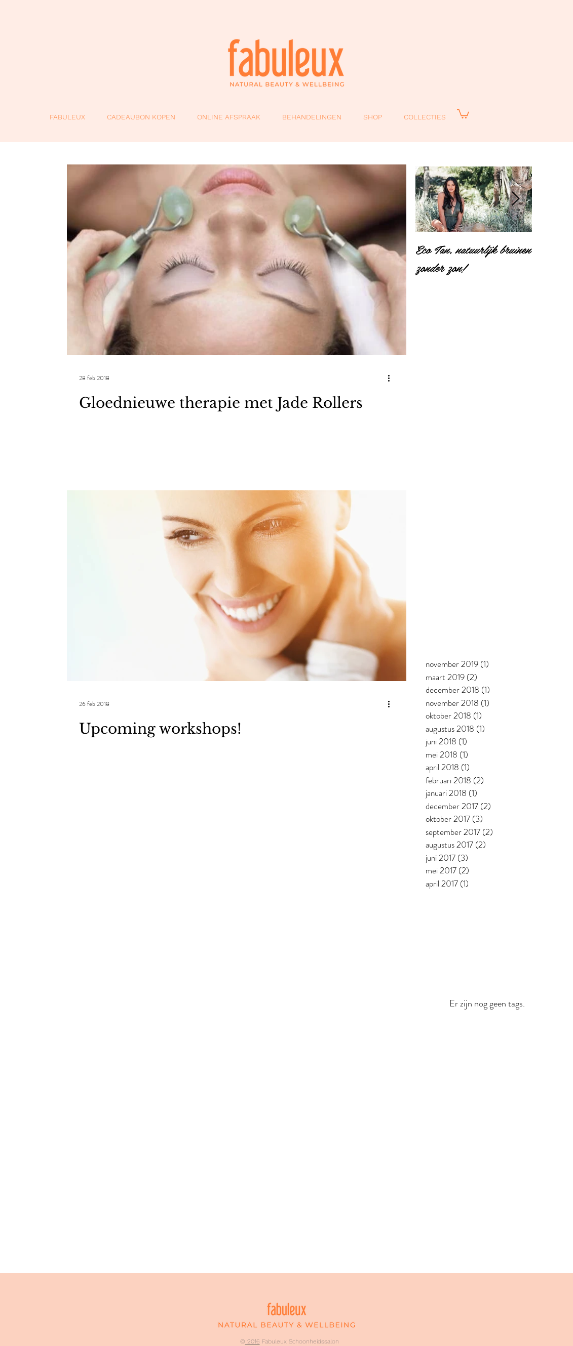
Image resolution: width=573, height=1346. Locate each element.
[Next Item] (515, 199)
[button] (463, 113)
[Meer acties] (393, 378)
